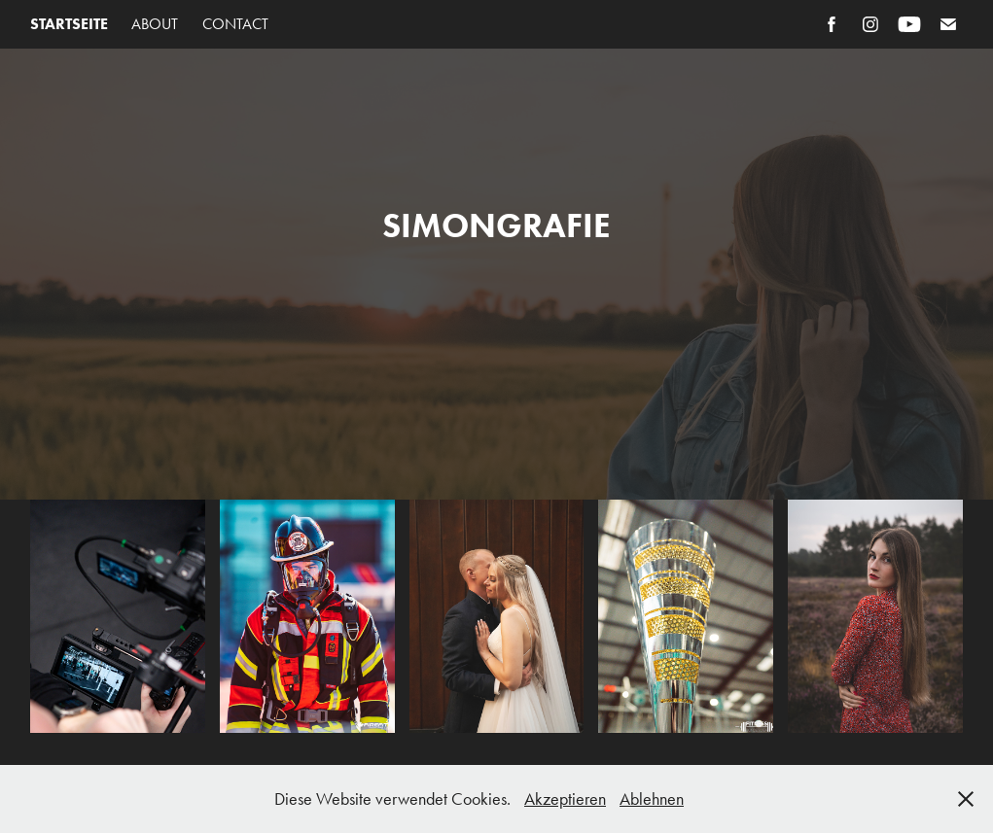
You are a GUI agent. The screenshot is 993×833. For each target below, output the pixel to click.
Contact (235, 24)
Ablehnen (652, 799)
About (154, 24)
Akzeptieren (565, 799)
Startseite (69, 24)
